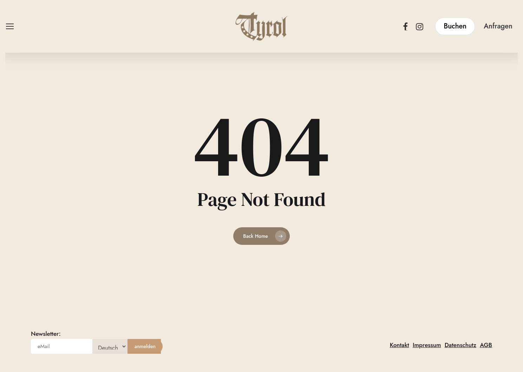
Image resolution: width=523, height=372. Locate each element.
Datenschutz (460, 345)
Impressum (427, 345)
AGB (486, 345)
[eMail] (61, 346)
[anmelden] (145, 346)
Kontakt (399, 345)
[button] (9, 26)
